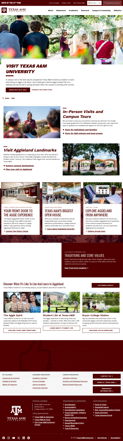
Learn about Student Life (61, 328)
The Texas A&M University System (45, 423)
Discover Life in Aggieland (101, 330)
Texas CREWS (70, 426)
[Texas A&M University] (16, 415)
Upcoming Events (107, 285)
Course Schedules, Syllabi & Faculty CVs (75, 414)
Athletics (117, 10)
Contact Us (107, 376)
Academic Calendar (39, 378)
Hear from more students (75, 268)
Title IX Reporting (72, 428)
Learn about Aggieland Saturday (61, 229)
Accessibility (115, 438)
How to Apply (54, 3)
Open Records (70, 420)
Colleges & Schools (9, 381)
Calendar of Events (70, 378)
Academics (73, 10)
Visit (13, 98)
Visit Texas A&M (78, 3)
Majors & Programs (9, 385)
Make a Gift (66, 3)
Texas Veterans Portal (103, 415)
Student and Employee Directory (75, 381)
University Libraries (39, 388)
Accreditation (70, 404)
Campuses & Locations (11, 378)
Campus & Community (101, 10)
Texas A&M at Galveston (44, 417)
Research (85, 10)
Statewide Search (102, 407)
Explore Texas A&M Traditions (22, 330)
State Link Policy (101, 413)
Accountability (70, 407)
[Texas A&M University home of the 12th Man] (11, 3)
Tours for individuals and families (81, 129)
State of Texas (100, 404)
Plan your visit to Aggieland (19, 169)
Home (7, 98)
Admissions (61, 10)
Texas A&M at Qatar (42, 420)
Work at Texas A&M (106, 382)
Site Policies (102, 438)
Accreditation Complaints (75, 410)
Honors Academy (38, 385)
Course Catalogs (38, 381)
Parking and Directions (42, 90)
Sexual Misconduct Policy (74, 423)
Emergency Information (106, 390)
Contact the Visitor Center (17, 231)
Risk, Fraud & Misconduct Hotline (107, 410)
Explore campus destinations (20, 165)
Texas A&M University (84, 438)
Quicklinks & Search (112, 3)
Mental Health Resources (72, 385)
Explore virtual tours (96, 231)
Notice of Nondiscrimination (76, 418)
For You (92, 3)
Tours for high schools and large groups (84, 133)
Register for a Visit (19, 90)
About (50, 10)
